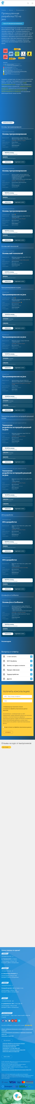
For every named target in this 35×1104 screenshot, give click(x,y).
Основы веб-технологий (12, 253)
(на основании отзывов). (13, 1025)
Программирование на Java (14, 294)
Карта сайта (7, 1056)
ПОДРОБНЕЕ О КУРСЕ (19, 162)
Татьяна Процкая (15, 185)
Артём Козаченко (15, 145)
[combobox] (5, 696)
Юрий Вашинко (15, 534)
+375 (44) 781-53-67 (7, 985)
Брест (4, 998)
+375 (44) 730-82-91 (7, 971)
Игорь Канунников (16, 617)
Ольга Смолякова (15, 307)
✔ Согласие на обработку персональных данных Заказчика (15, 709)
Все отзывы (5, 747)
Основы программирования (14, 134)
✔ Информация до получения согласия (13, 706)
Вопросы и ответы (7, 122)
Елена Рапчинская (16, 264)
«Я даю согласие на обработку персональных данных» (18, 727)
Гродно (5, 968)
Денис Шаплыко (15, 487)
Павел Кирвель (15, 223)
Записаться (8, 162)
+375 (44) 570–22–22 (7, 956)
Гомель (5, 982)
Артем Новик (14, 389)
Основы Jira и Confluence (12, 602)
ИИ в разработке (9, 522)
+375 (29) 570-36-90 (7, 1001)
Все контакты (7, 1040)
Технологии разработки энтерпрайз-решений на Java (16, 427)
